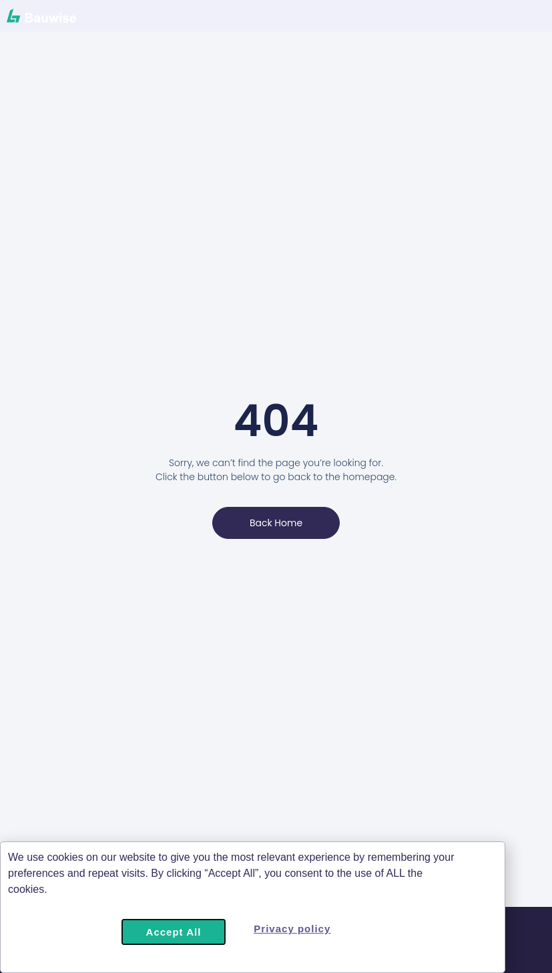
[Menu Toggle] (465, 19)
